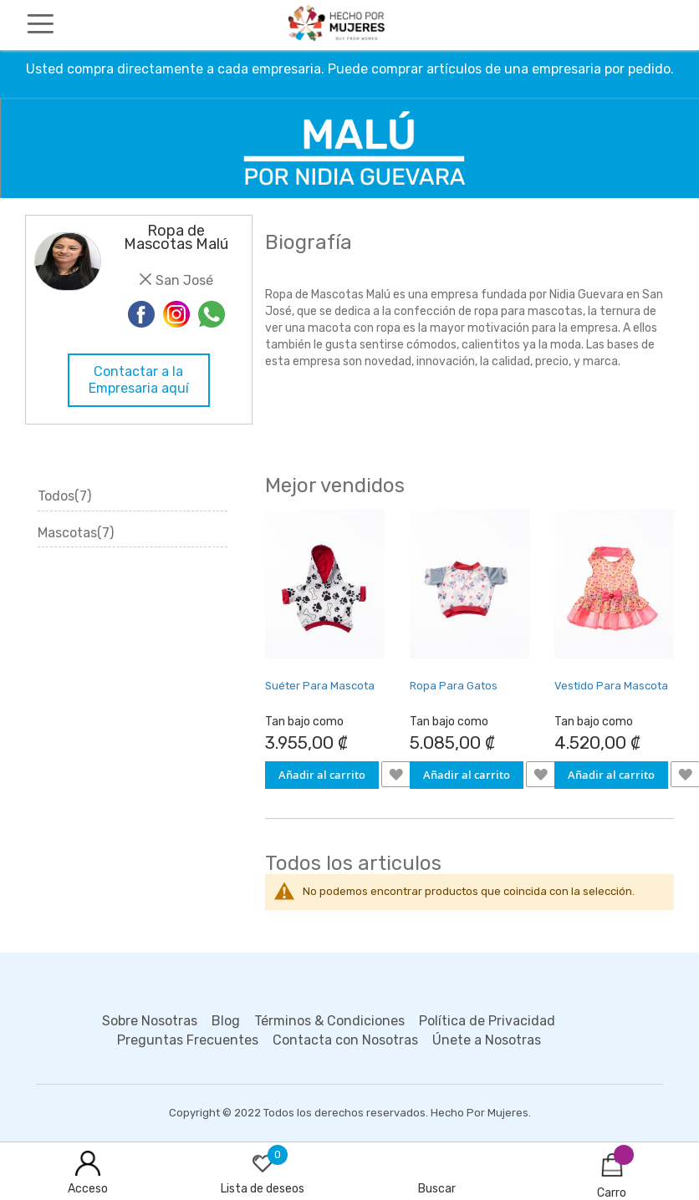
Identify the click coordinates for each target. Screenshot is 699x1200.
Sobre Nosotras (149, 1021)
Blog (226, 1021)
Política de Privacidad (487, 1021)
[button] (396, 774)
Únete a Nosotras (486, 1040)
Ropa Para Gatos (453, 685)
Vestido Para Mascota (611, 685)
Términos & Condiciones (329, 1021)
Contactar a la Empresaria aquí (139, 380)
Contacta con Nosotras (345, 1040)
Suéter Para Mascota (320, 685)
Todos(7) (64, 496)
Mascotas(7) (76, 533)
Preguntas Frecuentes (187, 1040)
